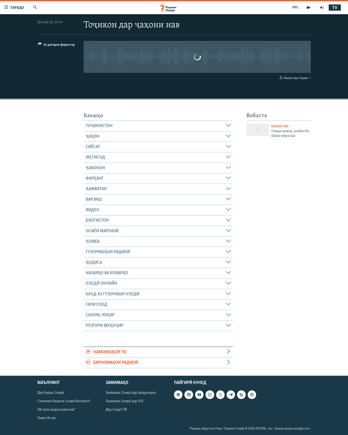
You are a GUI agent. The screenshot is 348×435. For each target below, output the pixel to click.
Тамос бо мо (46, 418)
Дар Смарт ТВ (116, 409)
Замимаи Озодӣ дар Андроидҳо (131, 393)
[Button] (56, 45)
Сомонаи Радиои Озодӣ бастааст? (63, 401)
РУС (296, 7)
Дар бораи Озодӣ (50, 393)
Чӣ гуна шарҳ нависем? (56, 409)
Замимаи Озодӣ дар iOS (124, 401)
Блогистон (279, 126)
